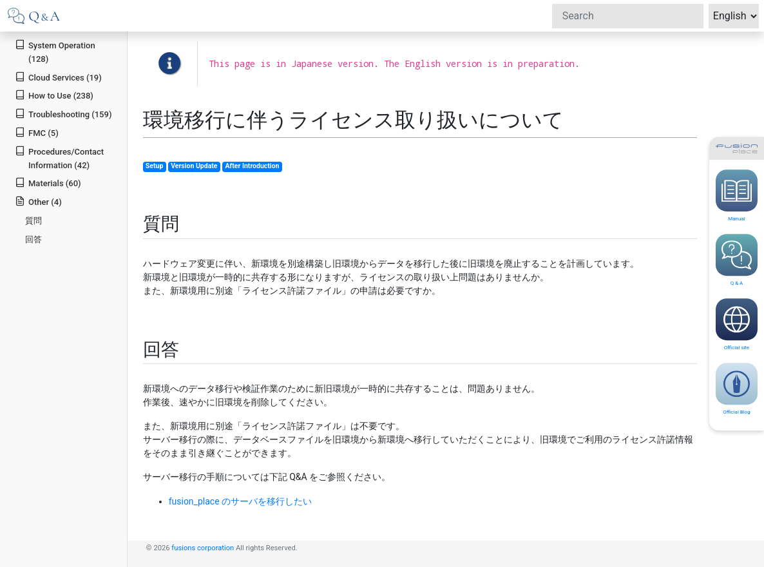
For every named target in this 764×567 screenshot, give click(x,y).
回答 (33, 239)
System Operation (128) (55, 51)
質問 (33, 221)
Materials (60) (48, 182)
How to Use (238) (54, 95)
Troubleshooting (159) (63, 113)
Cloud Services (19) (58, 77)
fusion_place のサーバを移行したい (240, 501)
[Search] (627, 16)
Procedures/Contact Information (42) (59, 158)
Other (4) (38, 201)
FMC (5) (37, 132)
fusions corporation (202, 548)
